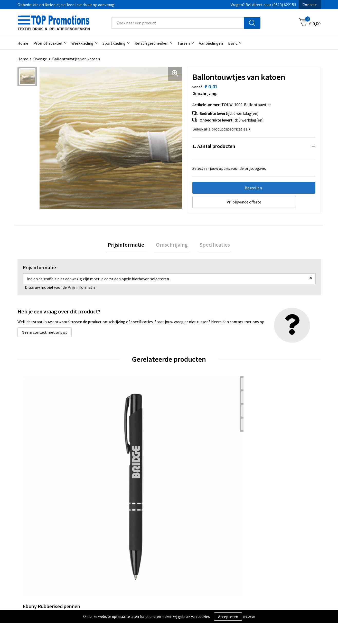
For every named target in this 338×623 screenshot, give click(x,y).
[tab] (130, 246)
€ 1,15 (186, 461)
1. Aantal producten (213, 146)
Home (22, 43)
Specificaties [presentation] (210, 245)
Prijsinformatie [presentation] (130, 245)
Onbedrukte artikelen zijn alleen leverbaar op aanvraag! (66, 4)
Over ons (108, 539)
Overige (40, 58)
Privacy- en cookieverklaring (200, 546)
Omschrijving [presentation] (172, 245)
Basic (232, 43)
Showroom (260, 539)
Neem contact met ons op (45, 334)
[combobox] (177, 23)
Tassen (183, 43)
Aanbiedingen (211, 43)
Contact (310, 4)
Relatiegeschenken (151, 43)
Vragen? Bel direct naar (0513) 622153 (263, 4)
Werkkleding (82, 43)
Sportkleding (114, 43)
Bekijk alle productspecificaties (221, 129)
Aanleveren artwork (267, 546)
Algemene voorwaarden (196, 539)
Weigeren (249, 616)
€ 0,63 (111, 461)
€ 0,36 (35, 461)
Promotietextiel (47, 43)
